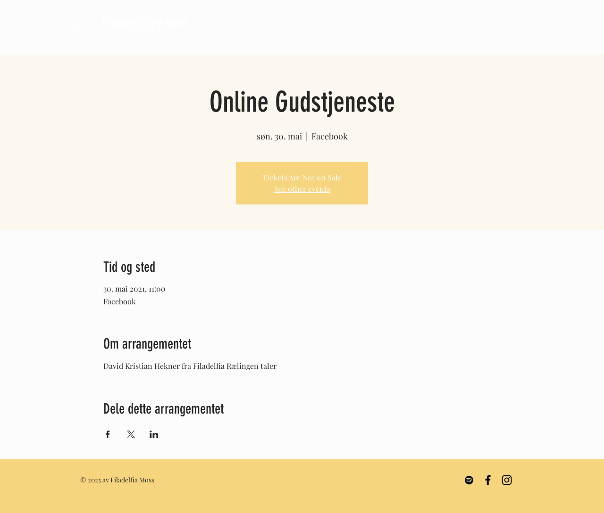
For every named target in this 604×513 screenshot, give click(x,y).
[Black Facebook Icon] (488, 480)
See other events (302, 189)
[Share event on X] (130, 434)
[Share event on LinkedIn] (154, 434)
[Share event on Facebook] (107, 434)
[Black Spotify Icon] (469, 480)
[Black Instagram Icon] (506, 480)
